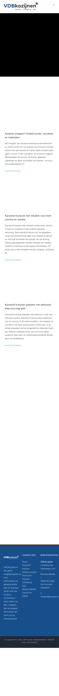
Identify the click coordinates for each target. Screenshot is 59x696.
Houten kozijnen (29, 572)
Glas (24, 586)
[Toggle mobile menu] (54, 4)
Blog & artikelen (29, 589)
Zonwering (27, 582)
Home (24, 562)
